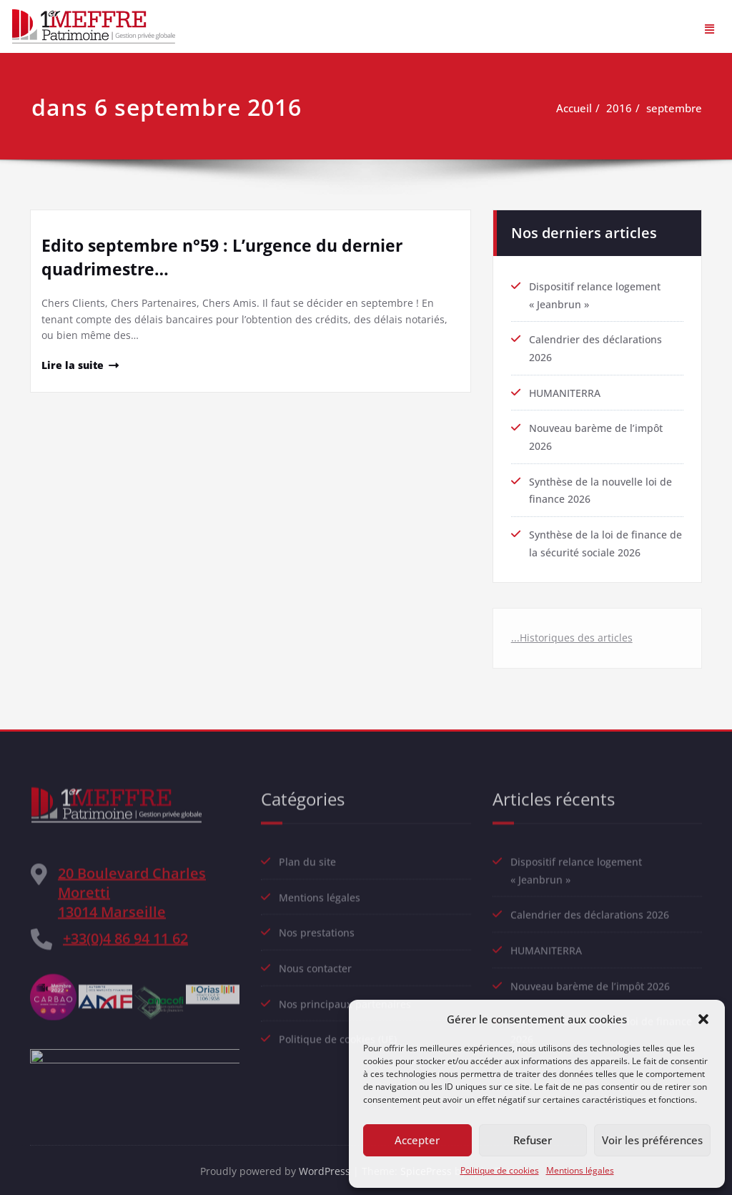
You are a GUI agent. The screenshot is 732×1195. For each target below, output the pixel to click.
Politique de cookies (499, 1170)
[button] (703, 1019)
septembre (680, 108)
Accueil (580, 108)
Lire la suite (74, 366)
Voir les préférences (652, 1140)
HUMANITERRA (567, 385)
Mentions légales (580, 1170)
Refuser (532, 1140)
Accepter (417, 1140)
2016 (625, 108)
